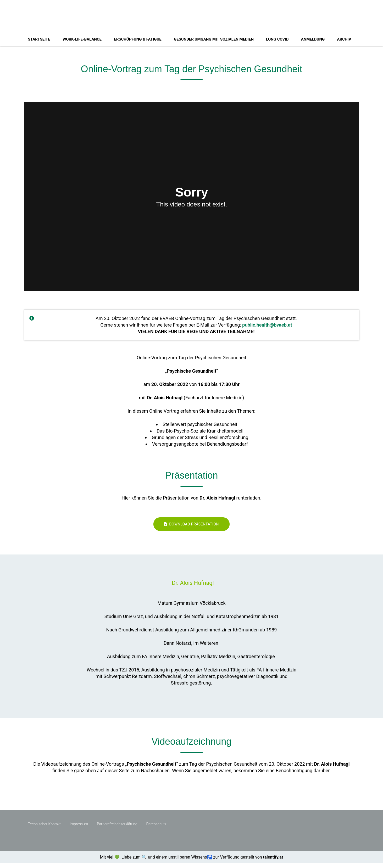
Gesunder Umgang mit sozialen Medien (214, 39)
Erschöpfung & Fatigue (137, 39)
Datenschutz (156, 824)
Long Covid (277, 39)
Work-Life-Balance (82, 39)
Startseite (39, 39)
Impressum (79, 824)
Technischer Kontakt (44, 824)
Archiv (344, 39)
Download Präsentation (191, 524)
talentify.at (273, 857)
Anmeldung (313, 39)
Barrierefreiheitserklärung (117, 824)
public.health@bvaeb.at (267, 325)
